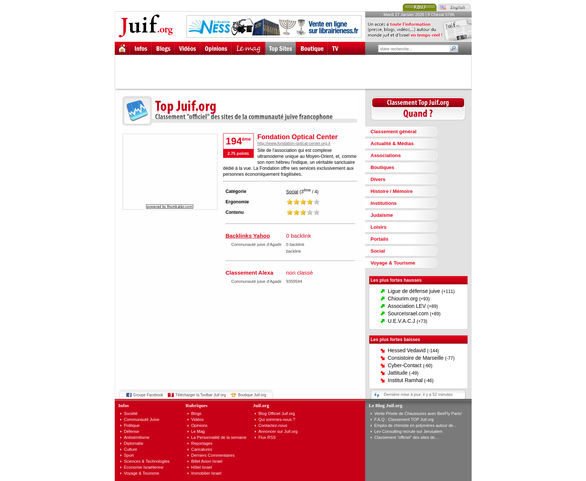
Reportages (202, 443)
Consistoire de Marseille (416, 358)
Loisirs (379, 227)
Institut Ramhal (405, 380)
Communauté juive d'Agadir (256, 244)
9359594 (294, 281)
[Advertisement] (296, 71)
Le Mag (198, 431)
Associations (386, 155)
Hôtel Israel (201, 467)
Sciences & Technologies (147, 461)
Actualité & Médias (392, 143)
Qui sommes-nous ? (277, 419)
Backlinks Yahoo (248, 235)
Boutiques (383, 167)
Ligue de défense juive (414, 291)
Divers (378, 179)
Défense (131, 431)
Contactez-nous (273, 425)
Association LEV (407, 306)
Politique (132, 425)
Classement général (394, 131)
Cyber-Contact (405, 365)
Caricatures (201, 449)
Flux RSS (267, 437)
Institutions (384, 203)
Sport (129, 455)
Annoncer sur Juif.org (278, 431)
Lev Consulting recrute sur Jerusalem (408, 431)
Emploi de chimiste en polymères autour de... (415, 425)
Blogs (196, 413)
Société (131, 413)
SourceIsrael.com (408, 313)
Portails (380, 239)
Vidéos (197, 419)
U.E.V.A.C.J (401, 321)
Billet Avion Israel (207, 461)
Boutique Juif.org (252, 395)
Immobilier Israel (206, 473)
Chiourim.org (403, 299)
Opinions (199, 425)
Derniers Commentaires (213, 455)
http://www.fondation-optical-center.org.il (293, 143)
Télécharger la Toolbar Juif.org (200, 395)
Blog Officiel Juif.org (277, 413)
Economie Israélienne (144, 467)
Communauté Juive (142, 419)
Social (292, 191)
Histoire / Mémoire (392, 191)
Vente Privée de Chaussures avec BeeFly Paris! (418, 413)
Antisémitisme (136, 437)
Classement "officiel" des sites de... (406, 437)
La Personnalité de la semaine (219, 437)
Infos (123, 405)
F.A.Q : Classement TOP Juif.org (404, 419)
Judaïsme (382, 215)
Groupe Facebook (148, 395)
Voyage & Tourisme (393, 263)
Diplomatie (134, 443)
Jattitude (398, 373)
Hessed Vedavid (407, 350)
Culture (130, 449)
